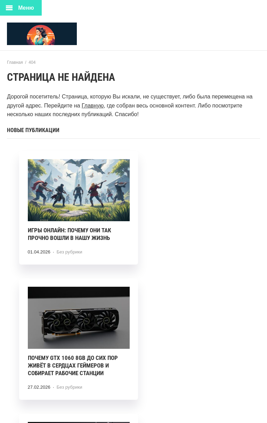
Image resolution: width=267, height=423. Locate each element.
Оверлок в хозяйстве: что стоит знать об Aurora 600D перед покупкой (73, 362)
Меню (26, 8)
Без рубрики (69, 246)
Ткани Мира (59, 34)
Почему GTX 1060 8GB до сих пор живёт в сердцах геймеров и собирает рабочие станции (192, 232)
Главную (93, 106)
